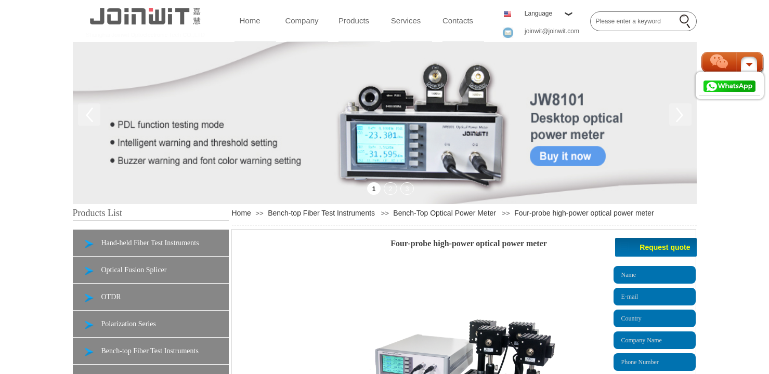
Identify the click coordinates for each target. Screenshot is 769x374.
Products (353, 20)
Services (406, 20)
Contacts (457, 20)
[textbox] (633, 21)
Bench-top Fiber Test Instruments (321, 213)
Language (538, 13)
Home (249, 20)
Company (301, 20)
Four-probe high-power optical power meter (584, 213)
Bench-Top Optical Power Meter (444, 213)
